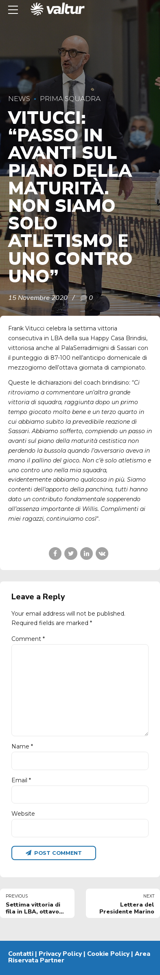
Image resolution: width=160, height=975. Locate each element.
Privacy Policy (60, 953)
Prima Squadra (70, 99)
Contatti (20, 953)
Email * (21, 780)
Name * (22, 746)
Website (23, 813)
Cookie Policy (108, 953)
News (19, 99)
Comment (28, 639)
